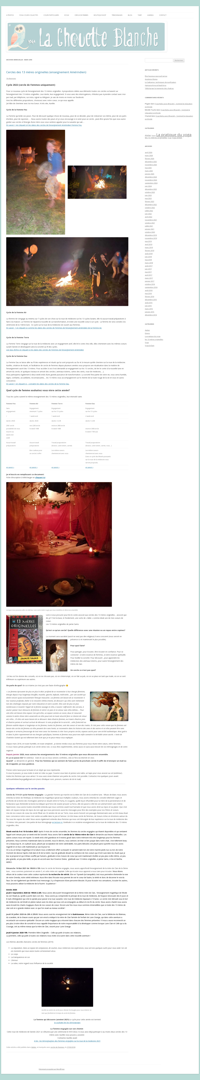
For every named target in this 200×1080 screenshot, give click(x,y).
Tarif (140, 15)
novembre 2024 (151, 180)
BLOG (130, 15)
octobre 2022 (150, 207)
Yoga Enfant (149, 345)
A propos (10, 15)
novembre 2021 (151, 220)
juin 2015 (148, 306)
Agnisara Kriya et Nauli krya (155, 85)
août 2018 (148, 253)
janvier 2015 (149, 312)
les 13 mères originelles (154, 339)
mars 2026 (149, 155)
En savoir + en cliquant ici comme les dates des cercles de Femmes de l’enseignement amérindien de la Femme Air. (54, 328)
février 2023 (149, 201)
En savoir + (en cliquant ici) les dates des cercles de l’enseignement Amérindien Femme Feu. (44, 125)
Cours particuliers (51, 15)
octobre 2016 (150, 284)
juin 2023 (148, 195)
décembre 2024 (151, 177)
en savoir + (10, 467)
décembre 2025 (151, 161)
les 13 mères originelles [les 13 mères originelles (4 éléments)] (156, 137)
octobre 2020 (150, 232)
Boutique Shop (100, 15)
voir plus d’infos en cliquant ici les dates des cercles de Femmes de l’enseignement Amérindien (45, 350)
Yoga (147, 342)
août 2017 (148, 266)
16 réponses (11, 78)
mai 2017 (148, 272)
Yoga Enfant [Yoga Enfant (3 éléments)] (177, 137)
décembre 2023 (151, 189)
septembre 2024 (151, 183)
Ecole (66, 15)
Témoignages (117, 15)
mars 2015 (149, 309)
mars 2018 (149, 263)
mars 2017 (149, 278)
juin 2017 (148, 269)
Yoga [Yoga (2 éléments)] (169, 138)
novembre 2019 (151, 238)
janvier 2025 (149, 174)
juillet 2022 (149, 211)
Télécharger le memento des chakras (159, 88)
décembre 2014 (151, 315)
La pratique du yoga (152, 336)
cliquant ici (40, 477)
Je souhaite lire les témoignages (67, 1022)
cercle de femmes (57, 1047)
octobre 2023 (150, 192)
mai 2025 (148, 168)
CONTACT (162, 15)
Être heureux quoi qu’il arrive (156, 76)
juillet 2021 (149, 226)
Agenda (150, 15)
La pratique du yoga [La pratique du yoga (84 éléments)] (173, 134)
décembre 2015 (151, 299)
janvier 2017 (149, 281)
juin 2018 (148, 257)
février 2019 (149, 250)
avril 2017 (148, 275)
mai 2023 (148, 198)
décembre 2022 (151, 204)
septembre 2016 (151, 287)
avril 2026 (148, 152)
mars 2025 (149, 171)
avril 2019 (148, 244)
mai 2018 (148, 260)
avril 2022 (148, 217)
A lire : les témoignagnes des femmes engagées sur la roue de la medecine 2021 (67, 1041)
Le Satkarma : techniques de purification (160, 82)
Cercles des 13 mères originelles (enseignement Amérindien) (46, 72)
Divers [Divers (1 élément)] (154, 135)
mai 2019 (148, 241)
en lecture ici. (57, 822)
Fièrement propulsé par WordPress (51, 1069)
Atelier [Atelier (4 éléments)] (148, 135)
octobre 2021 (150, 223)
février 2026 (149, 158)
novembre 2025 (151, 165)
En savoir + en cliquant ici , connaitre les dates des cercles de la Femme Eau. (37, 384)
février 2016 (149, 296)
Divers (147, 333)
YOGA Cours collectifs (28, 15)
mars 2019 (149, 247)
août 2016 (148, 290)
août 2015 (148, 302)
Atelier (33, 1047)
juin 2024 (148, 186)
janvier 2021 (149, 229)
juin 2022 (148, 214)
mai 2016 (148, 293)
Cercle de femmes (81, 15)
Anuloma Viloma (151, 79)
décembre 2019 (151, 235)
